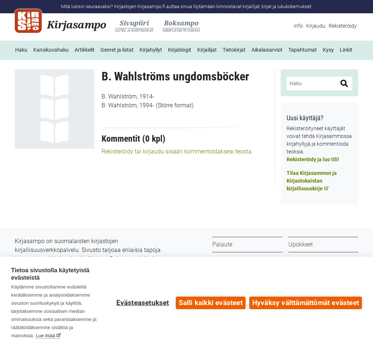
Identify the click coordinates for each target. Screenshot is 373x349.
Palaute (222, 244)
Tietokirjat (234, 50)
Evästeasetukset (142, 303)
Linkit (346, 50)
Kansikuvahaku (51, 50)
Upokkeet (300, 244)
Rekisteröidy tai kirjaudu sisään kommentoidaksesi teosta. (177, 151)
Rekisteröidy (343, 26)
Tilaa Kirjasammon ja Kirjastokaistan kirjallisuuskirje (312, 180)
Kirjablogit (179, 50)
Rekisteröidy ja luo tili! (313, 159)
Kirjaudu (315, 26)
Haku (21, 50)
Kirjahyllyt (151, 50)
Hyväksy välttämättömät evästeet (305, 303)
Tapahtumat (302, 50)
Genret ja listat (117, 50)
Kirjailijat (207, 50)
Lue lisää (45, 335)
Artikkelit (85, 50)
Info (298, 26)
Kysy (328, 50)
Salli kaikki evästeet (211, 303)
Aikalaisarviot (267, 50)
